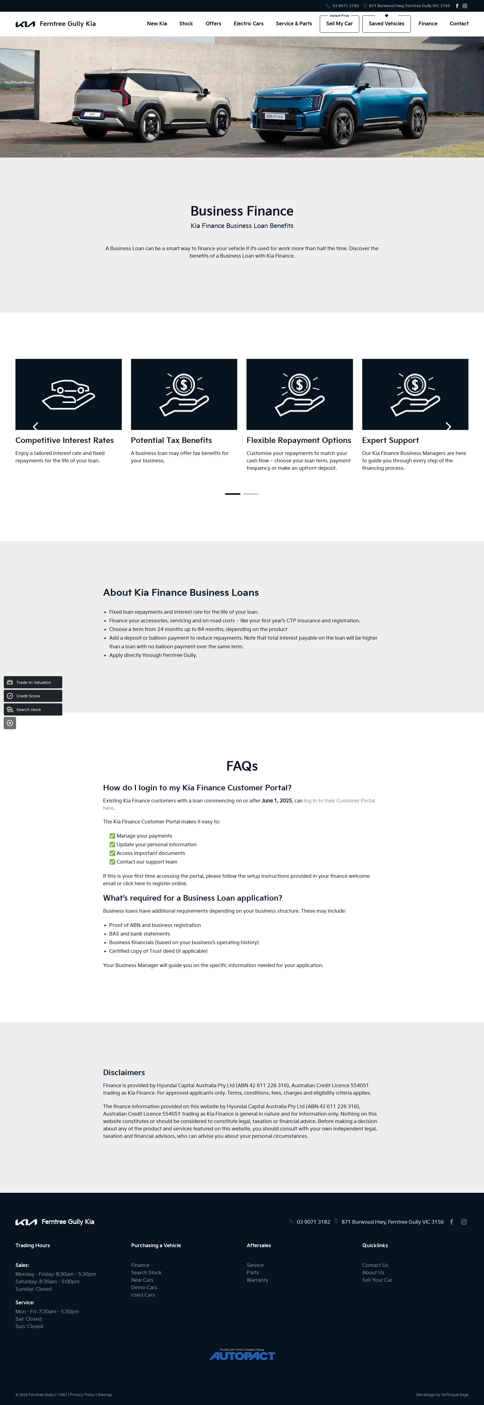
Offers (213, 24)
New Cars (142, 1280)
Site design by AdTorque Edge (442, 1395)
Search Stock (146, 1273)
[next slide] (448, 426)
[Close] (10, 723)
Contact (459, 24)
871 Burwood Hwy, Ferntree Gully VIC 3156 (409, 6)
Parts (253, 1273)
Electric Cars (249, 24)
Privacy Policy (82, 1395)
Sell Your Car (377, 1280)
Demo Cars (144, 1288)
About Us (373, 1273)
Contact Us (375, 1265)
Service (255, 1265)
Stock (186, 24)
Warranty (257, 1280)
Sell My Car (339, 24)
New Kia (157, 24)
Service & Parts (294, 24)
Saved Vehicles (386, 24)
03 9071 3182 (345, 6)
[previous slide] (35, 426)
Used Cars (143, 1295)
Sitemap (105, 1395)
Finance (428, 24)
